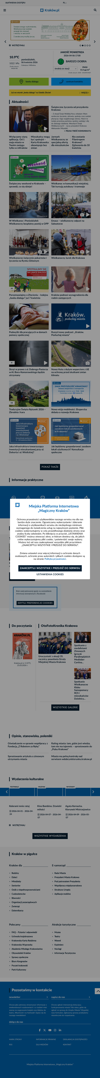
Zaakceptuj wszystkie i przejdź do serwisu (50, 568)
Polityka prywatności (55, 559)
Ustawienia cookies (50, 574)
